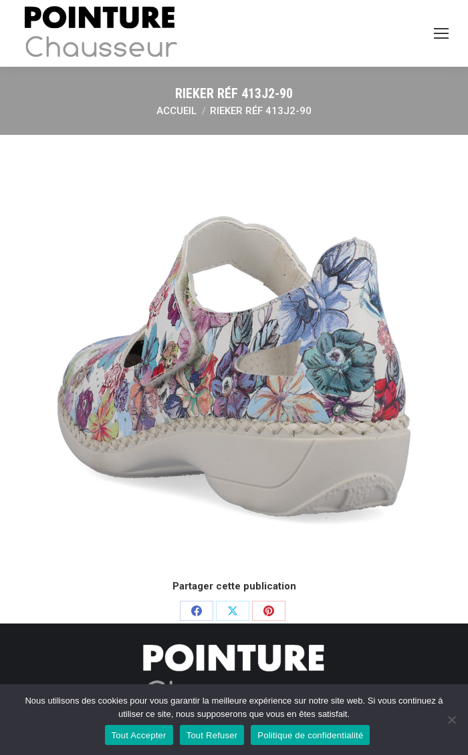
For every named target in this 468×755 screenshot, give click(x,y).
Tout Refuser (212, 735)
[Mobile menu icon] (441, 33)
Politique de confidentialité (310, 735)
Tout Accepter (139, 735)
